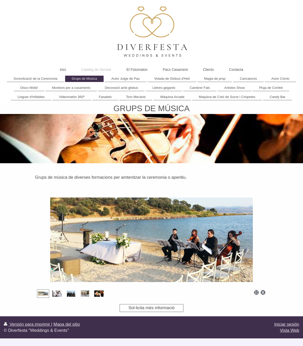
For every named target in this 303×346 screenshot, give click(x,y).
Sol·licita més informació (151, 307)
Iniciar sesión (286, 324)
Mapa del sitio (66, 324)
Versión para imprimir (27, 324)
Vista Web (289, 330)
